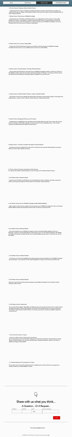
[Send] (56, 417)
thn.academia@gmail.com (37, 428)
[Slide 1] (35, 395)
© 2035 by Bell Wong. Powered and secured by (36, 435)
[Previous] (32, 393)
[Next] (39, 393)
